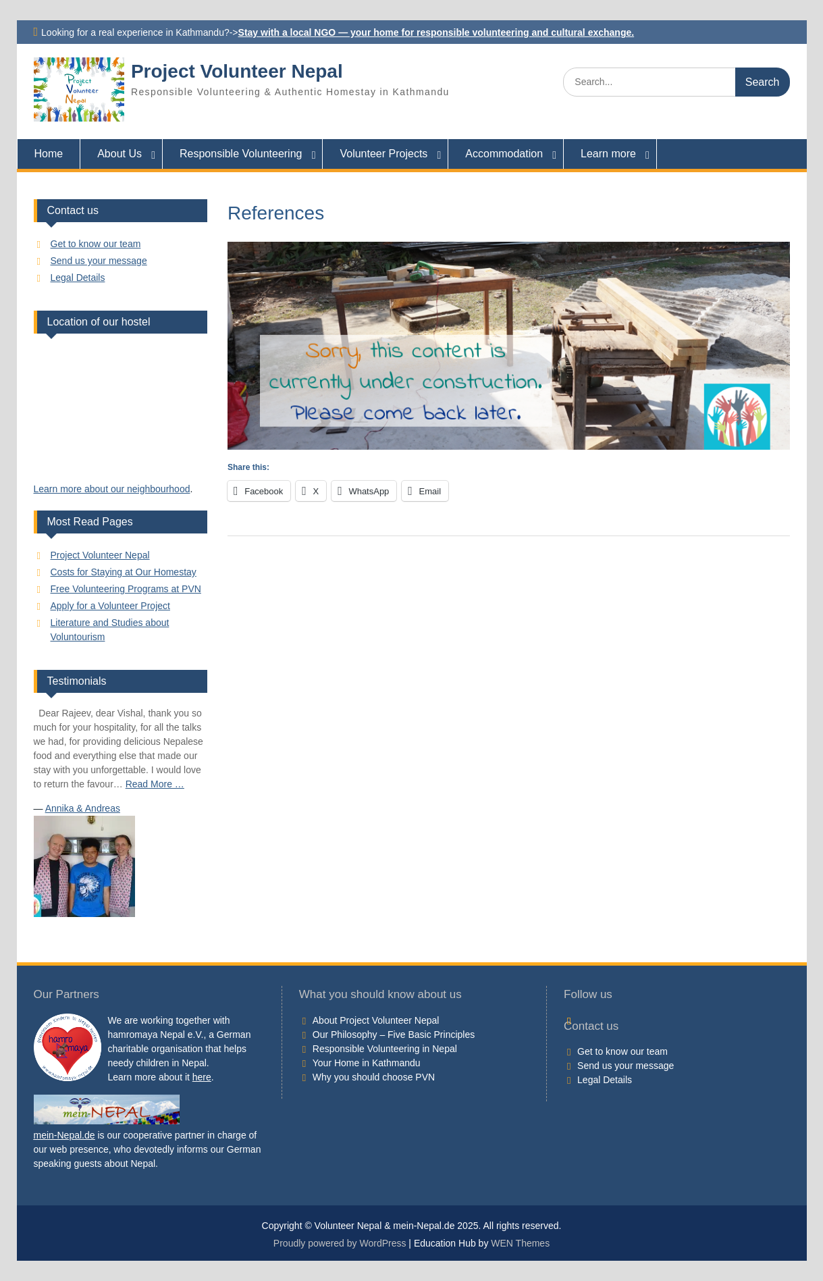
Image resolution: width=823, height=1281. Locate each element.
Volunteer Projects (383, 153)
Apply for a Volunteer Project (110, 605)
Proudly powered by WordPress (339, 1243)
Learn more (608, 153)
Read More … (155, 784)
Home (48, 153)
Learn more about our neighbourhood (112, 488)
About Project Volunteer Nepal (376, 1020)
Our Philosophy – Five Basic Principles (394, 1034)
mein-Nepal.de (64, 1135)
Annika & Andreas (82, 808)
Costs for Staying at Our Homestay (123, 572)
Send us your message (99, 260)
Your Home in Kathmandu (367, 1062)
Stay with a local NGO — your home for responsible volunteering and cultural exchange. (436, 32)
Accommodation (504, 153)
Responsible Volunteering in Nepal (385, 1048)
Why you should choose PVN (374, 1077)
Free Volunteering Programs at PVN (126, 588)
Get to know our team (96, 243)
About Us (119, 153)
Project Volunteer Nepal (237, 71)
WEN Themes (520, 1243)
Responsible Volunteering (241, 153)
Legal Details (78, 277)
